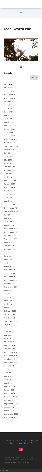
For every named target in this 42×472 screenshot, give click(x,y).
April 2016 (8, 222)
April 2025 (8, 119)
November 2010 (10, 397)
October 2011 (9, 359)
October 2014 (9, 249)
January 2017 (9, 205)
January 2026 (9, 91)
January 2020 (9, 136)
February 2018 (10, 181)
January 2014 (9, 273)
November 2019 (10, 139)
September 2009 (11, 414)
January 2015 (9, 246)
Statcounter (5, 471)
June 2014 (8, 256)
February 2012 (10, 345)
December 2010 (10, 393)
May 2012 (8, 335)
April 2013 (8, 304)
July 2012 (8, 328)
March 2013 (9, 308)
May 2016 (8, 218)
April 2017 (8, 198)
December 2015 (10, 229)
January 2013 (9, 314)
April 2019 (8, 163)
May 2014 (8, 260)
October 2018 (9, 170)
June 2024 (8, 133)
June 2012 (8, 332)
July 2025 (8, 108)
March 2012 (9, 342)
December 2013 (10, 277)
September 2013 (11, 287)
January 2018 (9, 184)
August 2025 (9, 105)
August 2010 (9, 407)
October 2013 (9, 284)
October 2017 (9, 191)
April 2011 (8, 380)
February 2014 (10, 270)
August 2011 (9, 366)
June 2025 (8, 112)
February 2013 (10, 311)
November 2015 (10, 232)
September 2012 (11, 321)
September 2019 (11, 146)
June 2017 (8, 194)
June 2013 (8, 297)
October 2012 (9, 318)
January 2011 (9, 390)
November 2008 (11, 417)
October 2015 (9, 235)
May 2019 (8, 160)
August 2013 (9, 290)
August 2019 (9, 150)
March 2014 (9, 266)
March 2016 (9, 225)
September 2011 (10, 363)
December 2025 (10, 95)
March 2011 (8, 383)
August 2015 (9, 242)
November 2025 (10, 98)
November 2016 (10, 208)
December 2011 (10, 352)
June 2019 (8, 157)
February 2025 (10, 126)
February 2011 (9, 386)
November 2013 (10, 280)
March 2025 (9, 122)
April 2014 (8, 263)
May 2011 (8, 376)
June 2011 (8, 373)
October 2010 (9, 400)
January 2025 (9, 129)
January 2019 (9, 167)
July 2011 (7, 369)
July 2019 (8, 153)
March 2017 (9, 201)
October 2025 (9, 102)
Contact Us (28, 443)
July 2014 (8, 253)
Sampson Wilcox (27, 440)
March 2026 (9, 88)
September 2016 (11, 211)
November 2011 (10, 356)
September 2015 (11, 239)
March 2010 (9, 411)
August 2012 (9, 325)
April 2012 (8, 338)
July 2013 (8, 294)
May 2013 (8, 301)
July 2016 (8, 215)
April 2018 (8, 177)
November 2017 (10, 187)
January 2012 (9, 349)
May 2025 (8, 115)
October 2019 (9, 143)
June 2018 (8, 174)
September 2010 (11, 404)
